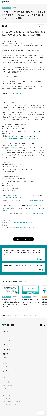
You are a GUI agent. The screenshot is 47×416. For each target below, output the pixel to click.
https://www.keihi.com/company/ (22, 222)
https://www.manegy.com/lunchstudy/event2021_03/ (21, 138)
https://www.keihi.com (17, 145)
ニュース (10, 315)
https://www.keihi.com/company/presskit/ (20, 227)
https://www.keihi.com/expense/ (14, 197)
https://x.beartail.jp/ (18, 225)
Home (3, 315)
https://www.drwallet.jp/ (32, 205)
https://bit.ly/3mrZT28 (15, 93)
